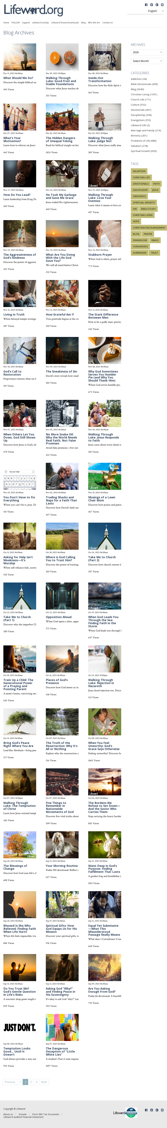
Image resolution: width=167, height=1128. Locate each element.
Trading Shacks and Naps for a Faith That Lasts (61, 500)
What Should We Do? (18, 78)
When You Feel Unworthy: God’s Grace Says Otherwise (104, 746)
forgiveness (140, 246)
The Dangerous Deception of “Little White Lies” (60, 1051)
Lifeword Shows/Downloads (65, 22)
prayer (148, 233)
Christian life (141, 177)
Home (6, 22)
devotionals (141, 183)
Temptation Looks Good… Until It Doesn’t (16, 1051)
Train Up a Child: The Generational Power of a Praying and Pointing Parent (18, 684)
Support (26, 22)
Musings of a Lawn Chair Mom (101, 498)
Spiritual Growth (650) (144, 151)
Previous (10, 1082)
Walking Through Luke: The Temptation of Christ (19, 806)
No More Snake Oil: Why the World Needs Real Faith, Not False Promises (61, 438)
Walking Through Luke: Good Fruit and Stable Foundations (61, 81)
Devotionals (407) (141, 109)
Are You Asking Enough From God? (102, 990)
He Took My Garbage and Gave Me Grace (61, 196)
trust (154, 252)
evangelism (140, 240)
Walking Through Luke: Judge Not (100, 139)
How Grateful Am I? (60, 314)
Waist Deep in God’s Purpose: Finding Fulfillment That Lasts (104, 869)
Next (44, 1082)
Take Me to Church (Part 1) (17, 618)
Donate (23, 1114)
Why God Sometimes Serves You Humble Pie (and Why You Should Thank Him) (103, 375)
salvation (139, 171)
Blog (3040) (137, 89)
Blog (83, 22)
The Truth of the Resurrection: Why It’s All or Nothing (61, 746)
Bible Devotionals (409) (144, 84)
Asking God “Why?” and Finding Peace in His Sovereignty (60, 992)
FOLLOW (16, 22)
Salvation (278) (139, 145)
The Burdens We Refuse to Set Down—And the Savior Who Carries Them (104, 807)
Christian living (143, 215)
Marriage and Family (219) (146, 130)
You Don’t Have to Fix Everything (19, 498)
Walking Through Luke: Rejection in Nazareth (101, 683)
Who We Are (94, 22)
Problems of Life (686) (144, 140)
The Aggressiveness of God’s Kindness (19, 256)
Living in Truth (13, 314)
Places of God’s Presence (57, 681)
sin (135, 208)
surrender (139, 252)
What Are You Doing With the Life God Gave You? (60, 258)
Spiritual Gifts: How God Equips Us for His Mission (61, 929)
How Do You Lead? (17, 195)
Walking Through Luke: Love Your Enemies (100, 198)
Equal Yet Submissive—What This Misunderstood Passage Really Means (104, 930)
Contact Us (107, 22)
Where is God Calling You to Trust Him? (60, 558)
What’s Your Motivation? (12, 139)
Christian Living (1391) (144, 94)
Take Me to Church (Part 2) (102, 558)
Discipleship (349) (141, 115)
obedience (139, 196)
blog (136, 233)
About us (8, 1114)
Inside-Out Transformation (99, 79)
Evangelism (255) (141, 120)
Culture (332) (138, 104)
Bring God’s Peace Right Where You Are (18, 744)
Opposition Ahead (59, 617)
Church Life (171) (141, 99)
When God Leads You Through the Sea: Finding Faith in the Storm (103, 621)
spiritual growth (144, 202)
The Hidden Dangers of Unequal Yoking (60, 139)
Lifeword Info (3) (140, 125)
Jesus (155, 189)
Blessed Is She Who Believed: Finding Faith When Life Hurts (19, 929)
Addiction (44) (139, 78)
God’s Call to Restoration (12, 372)
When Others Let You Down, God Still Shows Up (19, 437)
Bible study (148, 208)
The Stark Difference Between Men (103, 315)
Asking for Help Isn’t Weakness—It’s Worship (18, 560)
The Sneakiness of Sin (61, 371)
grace (155, 240)
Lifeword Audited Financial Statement (23, 1117)
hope (136, 221)
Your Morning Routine (62, 866)
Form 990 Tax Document (45, 1114)
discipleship (140, 189)
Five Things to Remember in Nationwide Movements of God (60, 807)
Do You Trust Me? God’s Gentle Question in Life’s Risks (19, 992)
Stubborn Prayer (100, 254)
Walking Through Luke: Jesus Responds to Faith (103, 437)
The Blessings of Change (15, 867)
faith (156, 183)
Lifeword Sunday (40, 22)
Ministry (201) (139, 135)
